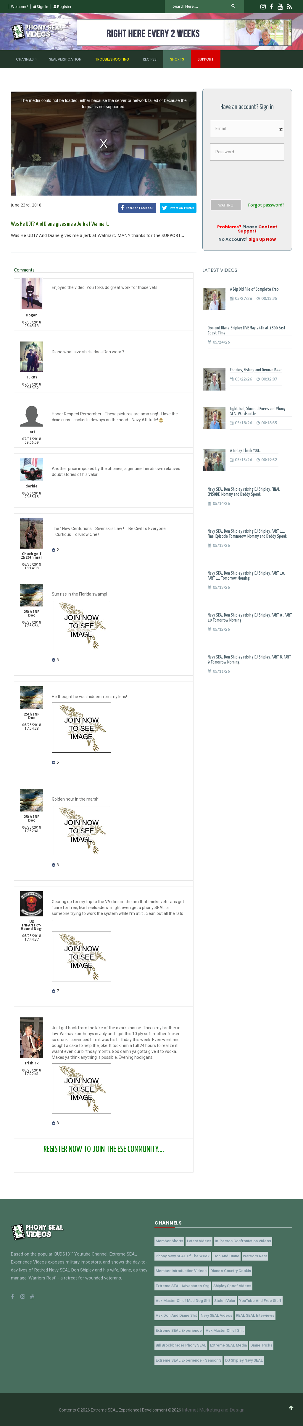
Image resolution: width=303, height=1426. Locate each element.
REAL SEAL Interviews (253, 1315)
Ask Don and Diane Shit (175, 1315)
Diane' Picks (259, 1344)
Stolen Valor (223, 1300)
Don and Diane (225, 1255)
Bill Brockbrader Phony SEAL (180, 1344)
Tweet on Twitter (178, 208)
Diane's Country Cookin (229, 1270)
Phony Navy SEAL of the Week (182, 1255)
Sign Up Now (262, 239)
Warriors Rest (253, 1255)
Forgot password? (266, 205)
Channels (25, 59)
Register (62, 6)
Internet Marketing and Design (213, 1409)
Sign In (40, 6)
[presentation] (254, 178)
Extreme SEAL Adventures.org (182, 1285)
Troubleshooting (112, 59)
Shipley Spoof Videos (231, 1285)
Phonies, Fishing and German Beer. (256, 370)
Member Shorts (169, 1241)
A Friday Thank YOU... (246, 450)
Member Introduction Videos (180, 1270)
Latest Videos (198, 1241)
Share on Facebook (137, 208)
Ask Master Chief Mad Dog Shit (182, 1300)
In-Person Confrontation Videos (241, 1241)
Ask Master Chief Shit (223, 1329)
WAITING (225, 205)
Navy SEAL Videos (215, 1315)
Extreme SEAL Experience (178, 1329)
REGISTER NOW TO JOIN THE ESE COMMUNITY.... (103, 1149)
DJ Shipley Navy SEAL (243, 1359)
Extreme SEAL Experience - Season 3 (188, 1359)
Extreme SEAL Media (227, 1344)
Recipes (150, 59)
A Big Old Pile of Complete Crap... (255, 289)
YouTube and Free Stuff (258, 1300)
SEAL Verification (65, 59)
